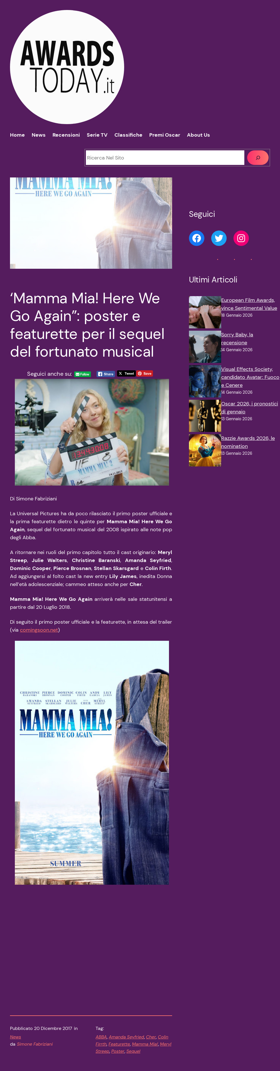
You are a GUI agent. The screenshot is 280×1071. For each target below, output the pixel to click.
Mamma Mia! (145, 1002)
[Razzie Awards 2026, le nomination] (205, 451)
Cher (151, 995)
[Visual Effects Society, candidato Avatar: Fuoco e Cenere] (205, 382)
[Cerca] (258, 157)
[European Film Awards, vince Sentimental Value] (205, 313)
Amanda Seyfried (126, 995)
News (15, 995)
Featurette (119, 1002)
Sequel (133, 1009)
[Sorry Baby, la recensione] (205, 348)
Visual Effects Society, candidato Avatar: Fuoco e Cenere (250, 377)
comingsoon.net (39, 649)
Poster (117, 1009)
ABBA (101, 995)
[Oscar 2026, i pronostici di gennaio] (205, 417)
